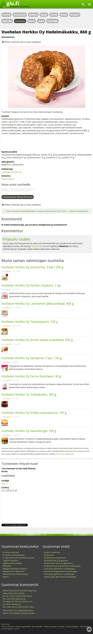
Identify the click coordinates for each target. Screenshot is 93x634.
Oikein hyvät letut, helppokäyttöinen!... (18, 610)
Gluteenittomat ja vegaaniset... (56, 560)
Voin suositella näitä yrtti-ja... (14, 598)
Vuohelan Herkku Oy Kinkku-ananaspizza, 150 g (34, 413)
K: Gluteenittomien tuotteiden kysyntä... (19, 558)
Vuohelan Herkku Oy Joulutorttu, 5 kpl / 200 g (32, 267)
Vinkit (63, 14)
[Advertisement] (46, 142)
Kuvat (31, 21)
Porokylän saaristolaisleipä (14, 555)
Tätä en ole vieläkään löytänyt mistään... (19, 613)
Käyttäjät (52, 21)
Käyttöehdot (25, 626)
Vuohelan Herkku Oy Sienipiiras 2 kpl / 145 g (31, 358)
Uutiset (17, 626)
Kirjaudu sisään (16, 239)
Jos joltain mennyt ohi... (12, 604)
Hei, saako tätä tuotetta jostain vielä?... (19, 607)
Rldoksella (7, 566)
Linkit (41, 21)
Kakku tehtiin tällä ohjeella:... (14, 593)
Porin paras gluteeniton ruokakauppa (59, 574)
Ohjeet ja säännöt (50, 626)
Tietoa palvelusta (7, 626)
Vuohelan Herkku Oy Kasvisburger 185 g (28, 431)
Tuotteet (20, 21)
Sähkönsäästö (85, 626)
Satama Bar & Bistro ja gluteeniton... (59, 563)
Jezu (8, 271)
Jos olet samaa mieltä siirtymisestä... (18, 596)
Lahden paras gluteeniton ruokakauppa (60, 577)
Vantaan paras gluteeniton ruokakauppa (60, 571)
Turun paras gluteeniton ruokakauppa (59, 568)
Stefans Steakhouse (52, 552)
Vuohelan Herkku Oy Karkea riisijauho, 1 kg (30, 285)
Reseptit (74, 14)
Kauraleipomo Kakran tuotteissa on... (18, 601)
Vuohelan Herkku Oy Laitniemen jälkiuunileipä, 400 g (37, 303)
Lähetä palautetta (72, 626)
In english (61, 626)
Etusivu (6, 14)
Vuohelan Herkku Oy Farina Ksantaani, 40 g (31, 376)
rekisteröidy (37, 246)
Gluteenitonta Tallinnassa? (13, 571)
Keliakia (33, 14)
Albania (6, 577)
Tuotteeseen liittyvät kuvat (17, 197)
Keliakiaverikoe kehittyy (12, 563)
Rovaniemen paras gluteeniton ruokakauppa (62, 566)
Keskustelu (20, 14)
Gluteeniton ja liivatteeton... (55, 558)
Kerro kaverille (37, 626)
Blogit (44, 14)
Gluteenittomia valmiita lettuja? (15, 574)
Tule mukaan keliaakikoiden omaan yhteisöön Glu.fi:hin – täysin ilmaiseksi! (46, 211)
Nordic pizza (49, 555)
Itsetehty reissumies (11, 552)
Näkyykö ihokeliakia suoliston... (15, 568)
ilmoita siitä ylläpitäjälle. (65, 454)
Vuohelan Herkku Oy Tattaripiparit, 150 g (29, 322)
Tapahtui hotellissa (10, 560)
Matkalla (7, 21)
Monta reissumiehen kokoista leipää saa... (20, 590)
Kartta (53, 14)
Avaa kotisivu (7, 179)
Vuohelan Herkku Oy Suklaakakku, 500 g (28, 394)
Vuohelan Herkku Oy (11, 172)
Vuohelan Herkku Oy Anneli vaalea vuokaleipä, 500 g (37, 340)
